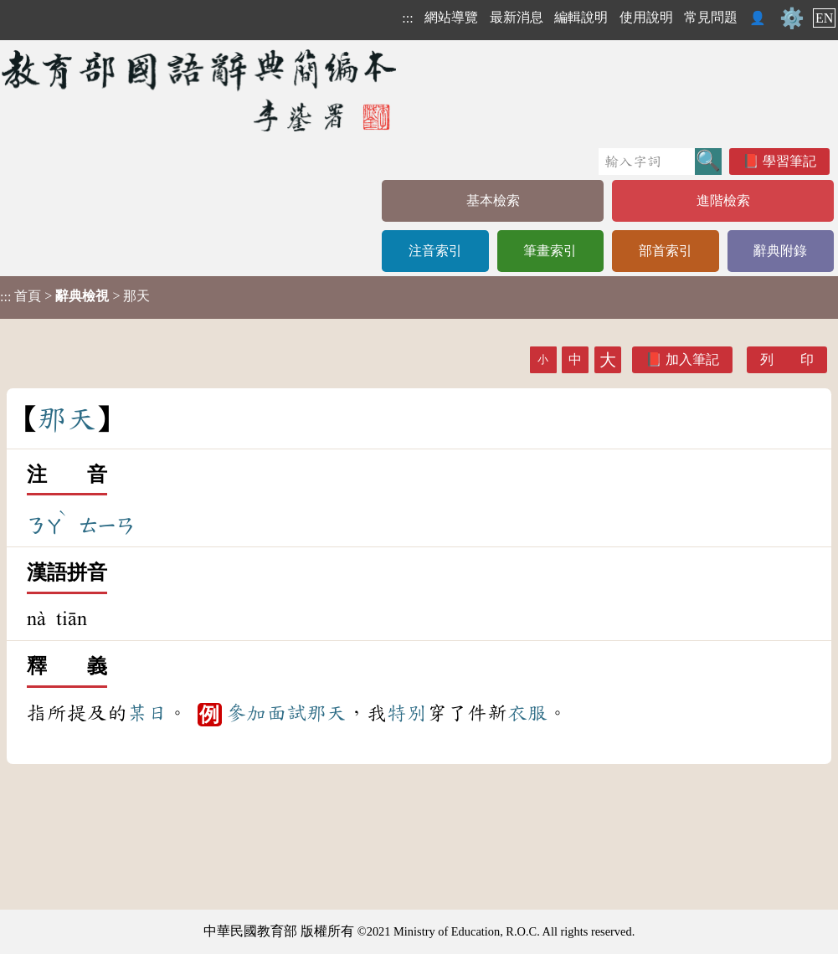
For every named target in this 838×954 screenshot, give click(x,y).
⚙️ (792, 18)
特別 (407, 713)
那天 (326, 713)
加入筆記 (692, 359)
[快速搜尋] (647, 161)
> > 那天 (75, 296)
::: (407, 18)
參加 (246, 713)
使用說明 (646, 17)
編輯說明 (581, 17)
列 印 (787, 359)
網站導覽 (451, 17)
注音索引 (435, 251)
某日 (147, 713)
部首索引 (665, 251)
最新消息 (516, 17)
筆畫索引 (550, 251)
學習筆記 (789, 161)
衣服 (527, 713)
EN (824, 18)
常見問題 (711, 17)
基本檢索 (493, 200)
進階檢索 (723, 200)
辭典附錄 (780, 251)
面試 (286, 713)
